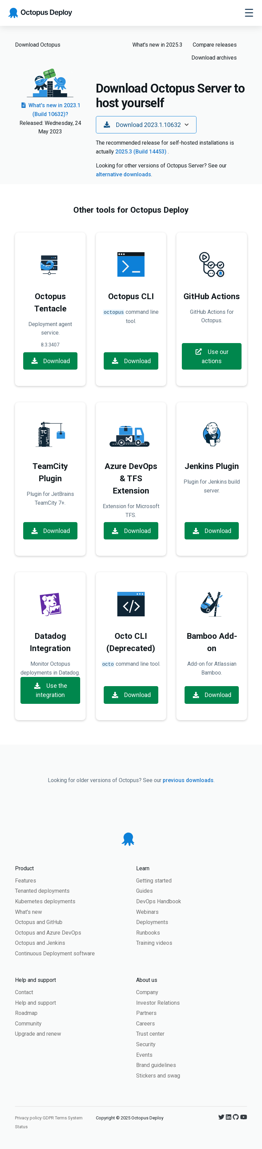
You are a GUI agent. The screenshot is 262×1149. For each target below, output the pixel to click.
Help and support (35, 1003)
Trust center (150, 1034)
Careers (145, 1023)
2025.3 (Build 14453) (141, 151)
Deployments (152, 922)
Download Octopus (37, 45)
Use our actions (212, 356)
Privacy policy (28, 1117)
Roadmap (26, 1013)
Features (25, 880)
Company (147, 992)
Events (144, 1055)
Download (50, 361)
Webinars (147, 912)
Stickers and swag (158, 1075)
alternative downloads (123, 174)
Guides (144, 891)
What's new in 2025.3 (157, 45)
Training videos (154, 943)
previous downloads (188, 780)
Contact (24, 992)
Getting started (154, 880)
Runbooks (148, 932)
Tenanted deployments (42, 891)
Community (28, 1023)
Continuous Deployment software (55, 953)
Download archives (214, 57)
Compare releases (215, 45)
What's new (28, 912)
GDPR (48, 1117)
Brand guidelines (156, 1065)
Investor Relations (158, 1003)
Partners (146, 1013)
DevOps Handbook (158, 901)
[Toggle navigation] (249, 12)
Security (146, 1044)
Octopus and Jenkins (40, 943)
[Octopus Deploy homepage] (40, 13)
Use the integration (50, 690)
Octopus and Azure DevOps (48, 932)
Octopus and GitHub (38, 922)
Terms (61, 1117)
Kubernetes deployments (45, 901)
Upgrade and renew (38, 1034)
